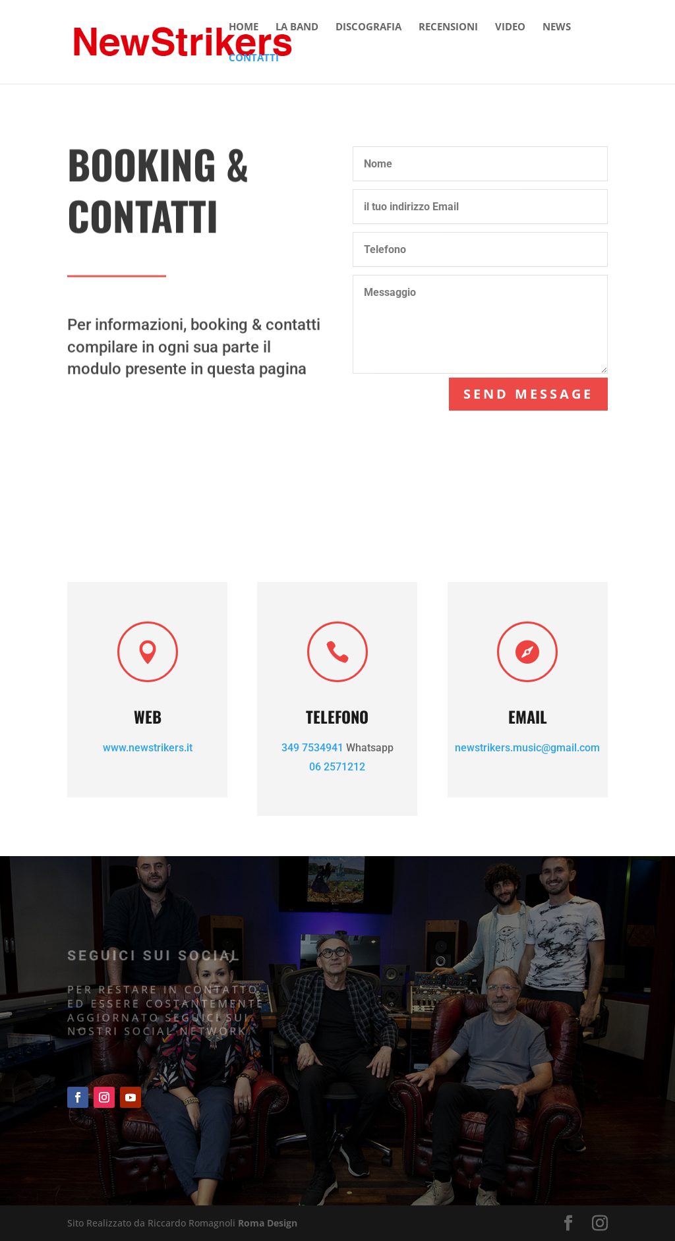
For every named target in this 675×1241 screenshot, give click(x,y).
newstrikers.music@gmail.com (527, 747)
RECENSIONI (448, 27)
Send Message (528, 394)
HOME (243, 27)
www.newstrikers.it (147, 747)
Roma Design (267, 1223)
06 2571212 (337, 767)
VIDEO (510, 27)
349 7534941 (312, 747)
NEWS (557, 27)
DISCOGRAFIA (368, 27)
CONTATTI (254, 58)
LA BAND (297, 27)
